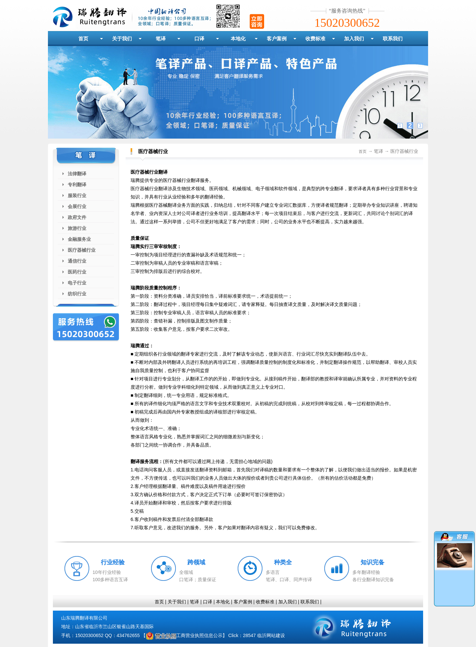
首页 (83, 38)
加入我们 (354, 38)
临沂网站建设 (271, 635)
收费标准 (315, 38)
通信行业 (77, 261)
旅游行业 (77, 228)
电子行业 (77, 282)
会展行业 (77, 206)
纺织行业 (77, 293)
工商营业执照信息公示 (184, 635)
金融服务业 (79, 239)
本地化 (238, 38)
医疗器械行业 (82, 250)
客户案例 (277, 38)
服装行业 (77, 195)
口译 (199, 38)
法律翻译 (77, 173)
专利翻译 (77, 184)
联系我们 (393, 38)
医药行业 (77, 272)
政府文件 (77, 217)
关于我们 (122, 38)
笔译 (161, 38)
